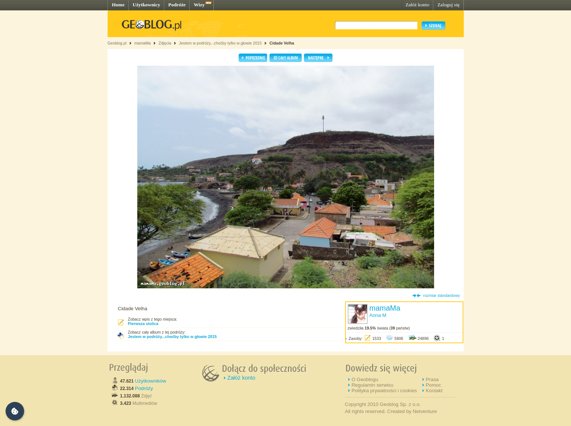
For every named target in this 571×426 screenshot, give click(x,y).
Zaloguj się (448, 4)
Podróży (144, 388)
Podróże (177, 4)
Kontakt (434, 390)
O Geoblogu (364, 379)
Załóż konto (417, 4)
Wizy (199, 4)
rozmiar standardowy (441, 295)
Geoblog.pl (117, 43)
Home (118, 4)
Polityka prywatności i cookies (384, 390)
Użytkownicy (146, 4)
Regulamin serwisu (372, 385)
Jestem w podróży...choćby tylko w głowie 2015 (220, 43)
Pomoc (433, 385)
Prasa (432, 379)
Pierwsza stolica (143, 323)
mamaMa (142, 43)
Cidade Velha (281, 43)
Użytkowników (150, 381)
